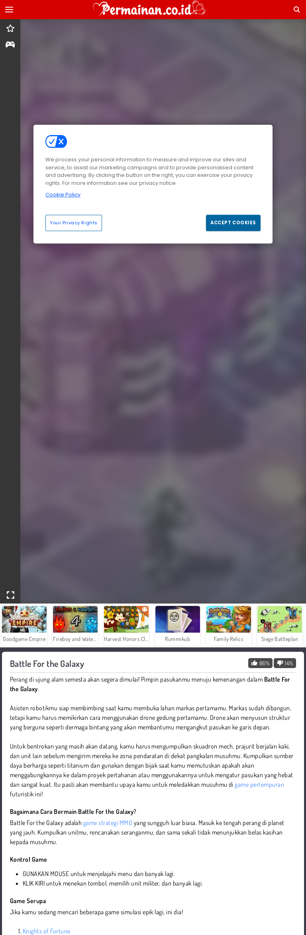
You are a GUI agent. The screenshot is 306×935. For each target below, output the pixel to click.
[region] (153, 184)
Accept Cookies (233, 223)
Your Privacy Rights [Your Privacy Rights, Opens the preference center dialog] (74, 223)
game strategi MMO (107, 823)
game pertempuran (259, 784)
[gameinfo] (10, 45)
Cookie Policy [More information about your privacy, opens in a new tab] (62, 194)
